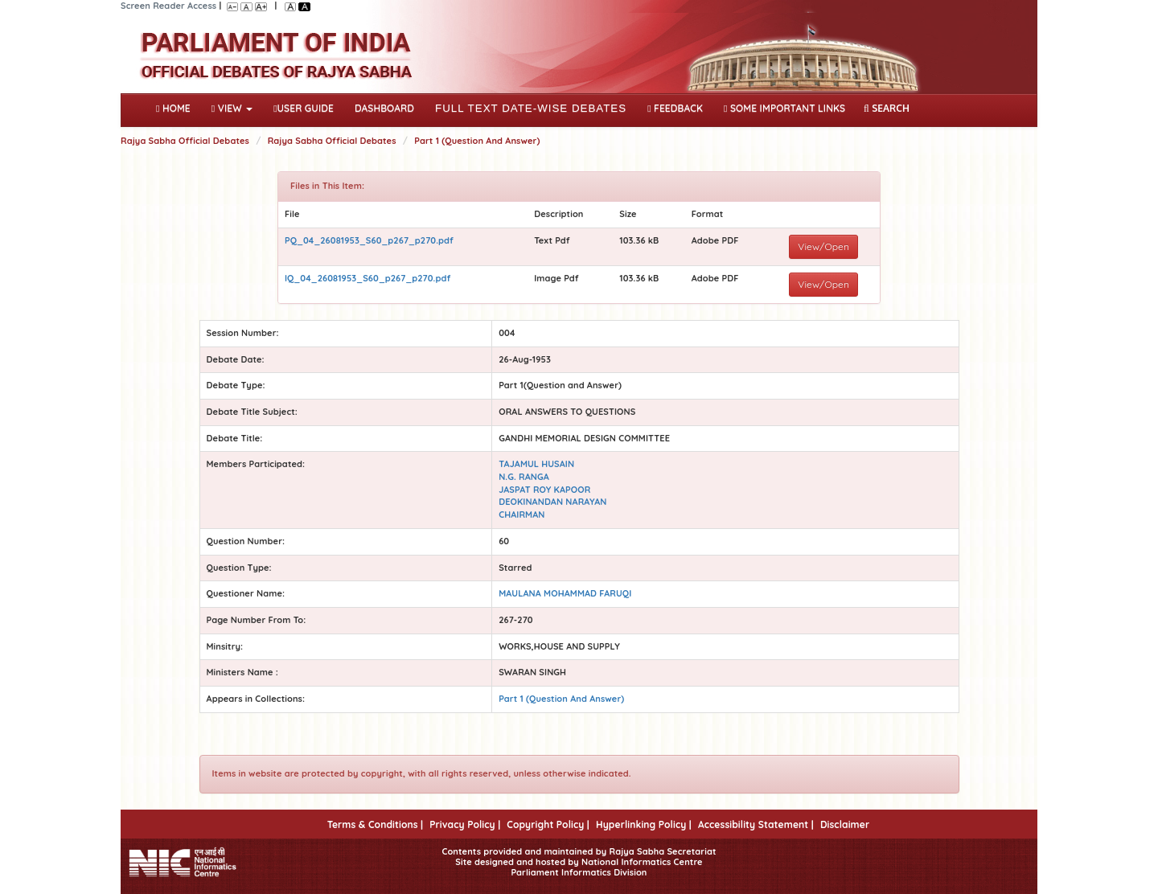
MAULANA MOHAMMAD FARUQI (565, 593)
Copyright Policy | (548, 824)
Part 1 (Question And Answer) (477, 140)
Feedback (675, 108)
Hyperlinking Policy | (644, 824)
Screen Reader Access (168, 5)
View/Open (823, 246)
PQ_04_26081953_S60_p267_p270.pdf (369, 240)
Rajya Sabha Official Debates (185, 140)
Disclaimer (844, 824)
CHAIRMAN (521, 514)
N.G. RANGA (524, 476)
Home (176, 107)
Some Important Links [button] (784, 108)
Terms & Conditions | (375, 824)
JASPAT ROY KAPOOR (544, 489)
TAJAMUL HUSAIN (536, 464)
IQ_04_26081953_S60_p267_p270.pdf (367, 278)
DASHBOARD (384, 108)
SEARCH (887, 108)
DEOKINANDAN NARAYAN (552, 501)
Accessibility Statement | (756, 824)
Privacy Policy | (464, 824)
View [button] (232, 108)
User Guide (303, 108)
